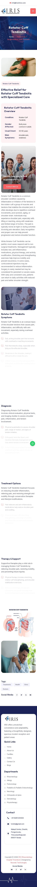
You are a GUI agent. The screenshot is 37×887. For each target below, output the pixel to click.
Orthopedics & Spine (14, 795)
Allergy (9, 780)
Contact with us (12, 187)
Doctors (5, 689)
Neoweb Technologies (18, 863)
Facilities (10, 754)
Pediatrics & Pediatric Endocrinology (20, 788)
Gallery (9, 758)
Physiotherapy (12, 802)
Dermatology (11, 799)
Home (11, 37)
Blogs (9, 765)
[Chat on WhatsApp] (32, 443)
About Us (10, 750)
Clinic (26, 684)
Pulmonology (11, 784)
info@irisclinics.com (19, 3)
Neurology (10, 791)
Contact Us (11, 762)
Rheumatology (12, 777)
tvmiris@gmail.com (17, 824)
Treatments (7, 684)
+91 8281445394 (17, 818)
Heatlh (17, 684)
